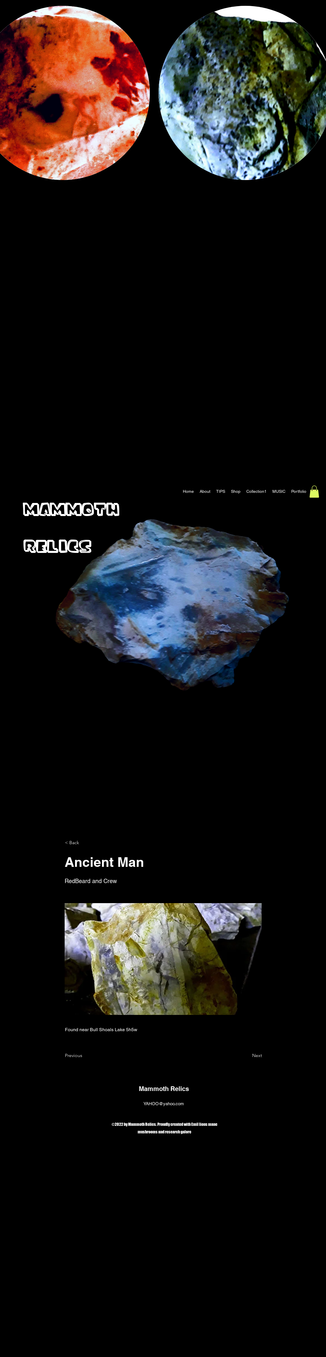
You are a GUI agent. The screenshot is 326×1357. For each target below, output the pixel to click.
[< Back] (84, 843)
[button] (314, 492)
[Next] (247, 1055)
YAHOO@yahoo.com (163, 1103)
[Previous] (84, 1055)
